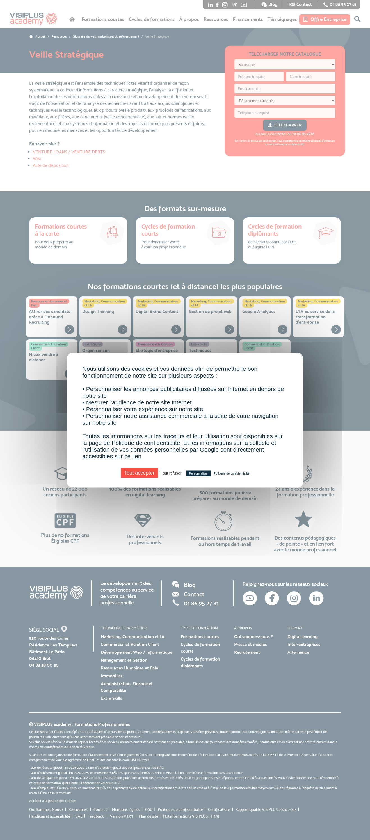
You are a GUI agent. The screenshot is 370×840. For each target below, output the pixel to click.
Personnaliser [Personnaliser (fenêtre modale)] (198, 473)
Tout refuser (171, 473)
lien (136, 456)
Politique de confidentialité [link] (232, 473)
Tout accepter (139, 472)
